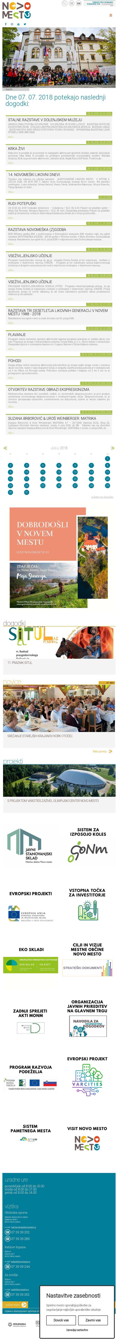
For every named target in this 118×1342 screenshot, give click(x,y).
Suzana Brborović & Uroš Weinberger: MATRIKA (52, 418)
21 (91, 478)
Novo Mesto (24, 10)
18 (42, 478)
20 (75, 478)
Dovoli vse (61, 1320)
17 (26, 478)
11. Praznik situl (19, 663)
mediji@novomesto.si (20, 1289)
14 (91, 472)
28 (91, 485)
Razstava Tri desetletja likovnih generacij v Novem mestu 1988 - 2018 (58, 312)
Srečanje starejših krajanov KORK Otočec (39, 736)
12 (58, 472)
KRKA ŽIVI (16, 149)
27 (75, 485)
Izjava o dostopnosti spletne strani (24, 1311)
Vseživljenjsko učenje (30, 256)
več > (11, 136)
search (64, 3)
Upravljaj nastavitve (77, 1330)
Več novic (100, 751)
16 (10, 478)
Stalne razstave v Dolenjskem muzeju (45, 120)
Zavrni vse (93, 1320)
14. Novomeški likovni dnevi (34, 175)
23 (10, 485)
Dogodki (9, 89)
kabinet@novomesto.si (20, 1261)
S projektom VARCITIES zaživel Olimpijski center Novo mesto (53, 801)
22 (107, 478)
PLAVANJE (17, 335)
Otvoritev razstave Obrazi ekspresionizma (48, 389)
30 (10, 492)
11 (42, 472)
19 (58, 478)
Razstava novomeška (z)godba (37, 230)
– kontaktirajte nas (100, 3)
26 (58, 485)
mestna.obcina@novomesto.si (23, 1227)
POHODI (14, 361)
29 (107, 485)
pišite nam (16, 1304)
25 (42, 485)
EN (79, 3)
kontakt (71, 3)
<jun (5, 448)
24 (26, 485)
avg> (112, 448)
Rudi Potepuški (22, 204)
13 (75, 472)
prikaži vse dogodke (102, 496)
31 (26, 492)
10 (26, 472)
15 (107, 472)
